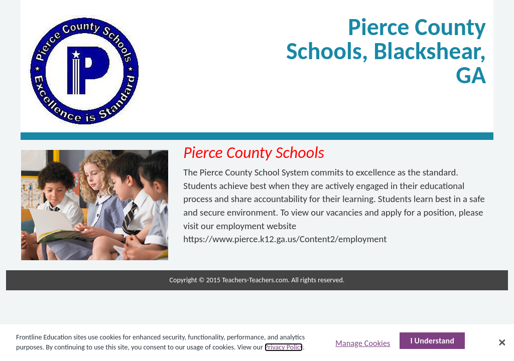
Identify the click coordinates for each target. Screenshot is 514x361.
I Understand (432, 340)
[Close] (502, 342)
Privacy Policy (284, 347)
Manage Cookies (362, 343)
